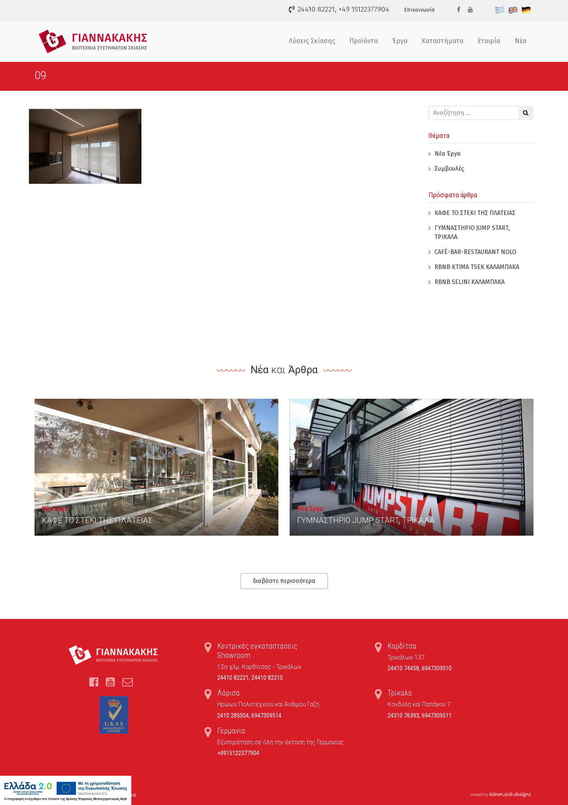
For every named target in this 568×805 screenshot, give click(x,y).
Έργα (399, 41)
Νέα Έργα (447, 153)
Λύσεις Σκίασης (312, 41)
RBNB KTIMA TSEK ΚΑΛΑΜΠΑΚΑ (476, 266)
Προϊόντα (363, 41)
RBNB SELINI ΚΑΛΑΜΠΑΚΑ (469, 281)
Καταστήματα (442, 41)
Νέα (520, 41)
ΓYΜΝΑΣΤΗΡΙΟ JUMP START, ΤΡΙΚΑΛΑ (366, 520)
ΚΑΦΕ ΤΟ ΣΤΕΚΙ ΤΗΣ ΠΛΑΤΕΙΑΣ (474, 212)
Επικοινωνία (419, 10)
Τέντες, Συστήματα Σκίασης (93, 41)
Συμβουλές (449, 168)
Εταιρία (489, 41)
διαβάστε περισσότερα (284, 580)
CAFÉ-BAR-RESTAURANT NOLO (475, 251)
